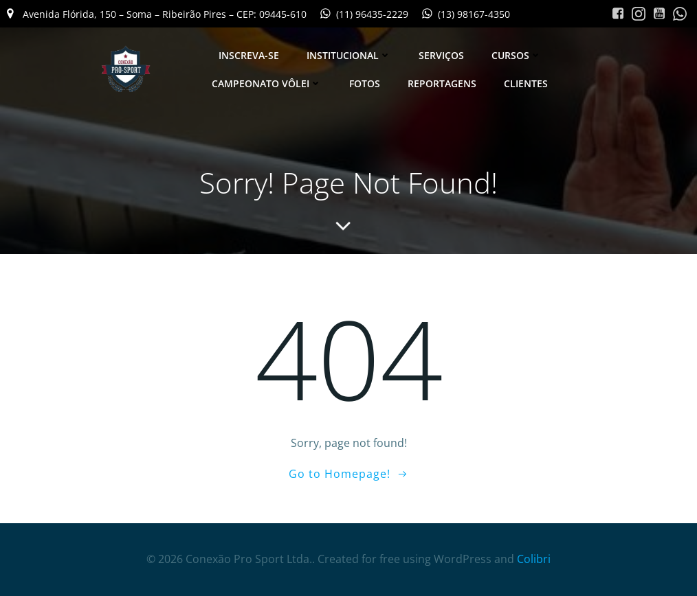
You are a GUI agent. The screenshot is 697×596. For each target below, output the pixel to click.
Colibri (534, 558)
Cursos (516, 55)
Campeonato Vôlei (267, 83)
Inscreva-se (249, 55)
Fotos (364, 83)
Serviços (441, 55)
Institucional (349, 55)
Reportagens (442, 83)
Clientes (526, 83)
